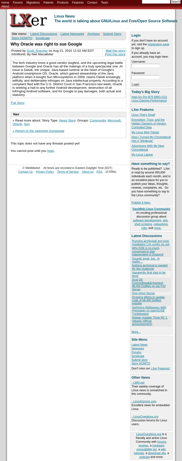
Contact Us (25, 171)
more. (157, 228)
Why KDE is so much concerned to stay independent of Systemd (147, 251)
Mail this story (115, 50)
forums (161, 441)
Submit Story (112, 34)
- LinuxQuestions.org (145, 416)
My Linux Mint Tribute (145, 132)
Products (62, 2)
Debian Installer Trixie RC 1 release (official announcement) (149, 321)
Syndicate (138, 356)
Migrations (33, 2)
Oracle (17, 124)
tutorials (139, 453)
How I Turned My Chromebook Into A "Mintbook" (151, 139)
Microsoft (114, 120)
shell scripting (143, 224)
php (165, 220)
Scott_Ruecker (37, 50)
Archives (93, 34)
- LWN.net (138, 382)
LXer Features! (160, 368)
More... (136, 332)
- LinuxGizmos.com (144, 401)
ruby (144, 228)
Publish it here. (141, 202)
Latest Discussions (43, 34)
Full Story (17, 103)
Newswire (138, 348)
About (5, 6)
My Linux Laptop (142, 154)
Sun (27, 124)
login (50, 151)
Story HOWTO (141, 363)
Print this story (115, 54)
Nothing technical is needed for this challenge (150, 267)
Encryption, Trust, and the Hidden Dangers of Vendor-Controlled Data (149, 123)
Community (98, 120)
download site (157, 453)
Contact (92, 2)
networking (161, 224)
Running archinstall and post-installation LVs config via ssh (151, 242)
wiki (163, 449)
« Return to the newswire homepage (38, 131)
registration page (158, 44)
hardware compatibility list (150, 447)
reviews (143, 445)
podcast (144, 457)
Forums (18, 2)
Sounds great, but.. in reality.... (145, 260)
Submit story (140, 360)
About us (87, 171)
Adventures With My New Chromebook (148, 147)
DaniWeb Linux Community (151, 209)
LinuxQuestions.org (148, 434)
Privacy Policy (45, 171)
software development (147, 220)
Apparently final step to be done (148, 274)
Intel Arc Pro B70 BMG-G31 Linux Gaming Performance (149, 98)
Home (5, 2)
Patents (49, 2)
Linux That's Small (143, 114)
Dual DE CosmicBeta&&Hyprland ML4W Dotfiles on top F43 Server (148, 284)
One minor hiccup (143, 293)
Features (78, 2)
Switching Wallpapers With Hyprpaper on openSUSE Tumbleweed (149, 311)
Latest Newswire (72, 34)
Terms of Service (68, 171)
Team (104, 2)
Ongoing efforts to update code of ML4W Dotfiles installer (148, 300)
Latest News (139, 344)
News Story (67, 120)
